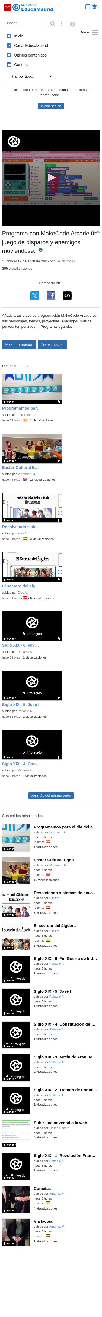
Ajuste (95, 232)
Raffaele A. (25, 651)
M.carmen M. (27, 474)
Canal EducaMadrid (31, 45)
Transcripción (52, 344)
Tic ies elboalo (59, 1128)
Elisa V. (23, 533)
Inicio (18, 36)
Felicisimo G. (66, 261)
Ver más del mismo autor (51, 795)
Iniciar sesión (51, 106)
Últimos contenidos (30, 55)
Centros (21, 64)
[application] (51, 178)
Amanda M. (57, 1193)
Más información (19, 344)
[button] (51, 177)
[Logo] (14, 141)
